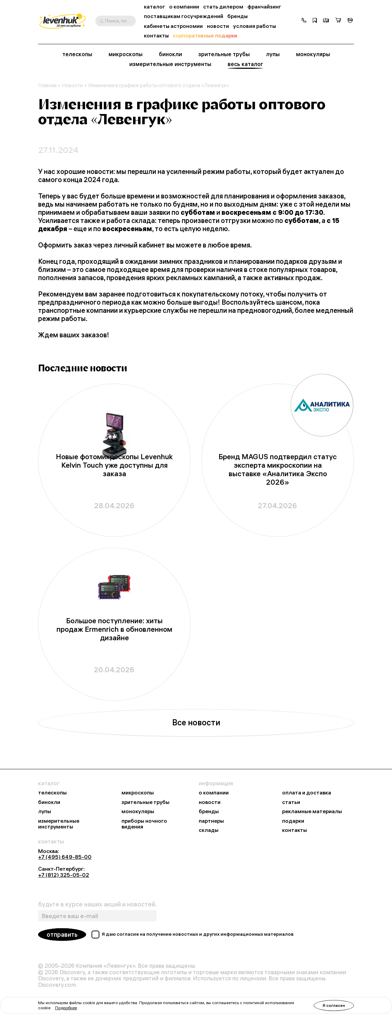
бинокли (170, 54)
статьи (291, 802)
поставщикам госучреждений (183, 16)
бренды (237, 16)
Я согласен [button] (334, 1005)
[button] (304, 21)
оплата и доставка (306, 793)
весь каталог (245, 64)
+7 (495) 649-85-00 (65, 857)
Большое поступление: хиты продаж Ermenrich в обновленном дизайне (114, 629)
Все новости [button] (196, 722)
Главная (47, 85)
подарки (293, 821)
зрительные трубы (224, 54)
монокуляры (313, 54)
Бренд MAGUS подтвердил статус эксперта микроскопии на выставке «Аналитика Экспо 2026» (277, 469)
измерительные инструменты (170, 64)
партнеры (211, 821)
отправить (62, 934)
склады (208, 830)
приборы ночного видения (144, 824)
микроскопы (126, 54)
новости (218, 26)
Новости (72, 85)
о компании (184, 6)
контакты (156, 35)
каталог (154, 6)
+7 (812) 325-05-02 (63, 875)
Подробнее (66, 1007)
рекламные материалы (312, 811)
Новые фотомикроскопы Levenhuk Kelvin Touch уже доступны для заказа (114, 465)
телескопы (77, 54)
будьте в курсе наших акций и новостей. (97, 904)
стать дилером (223, 6)
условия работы (254, 26)
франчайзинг (264, 6)
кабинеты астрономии (173, 26)
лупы (273, 54)
